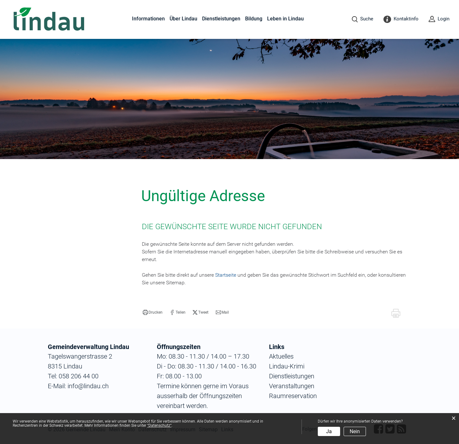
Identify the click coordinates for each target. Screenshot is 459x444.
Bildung (253, 19)
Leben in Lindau (285, 19)
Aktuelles (281, 356)
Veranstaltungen (291, 386)
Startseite (225, 275)
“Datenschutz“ (159, 425)
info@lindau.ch (87, 386)
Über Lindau (183, 19)
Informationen (148, 19)
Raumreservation (293, 396)
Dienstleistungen (221, 19)
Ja (329, 431)
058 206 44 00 (78, 376)
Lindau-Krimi (286, 366)
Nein (355, 431)
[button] (153, 312)
